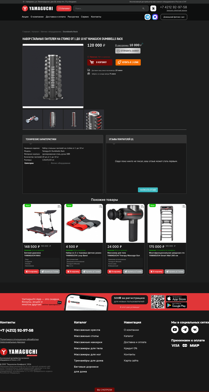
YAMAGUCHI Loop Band (77, 255)
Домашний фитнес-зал (173, 17)
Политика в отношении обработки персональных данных (19, 340)
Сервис (85, 16)
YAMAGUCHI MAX (32, 255)
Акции (25, 16)
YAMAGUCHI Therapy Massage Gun (123, 255)
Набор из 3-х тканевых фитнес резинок (84, 253)
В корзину (31, 271)
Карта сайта (131, 360)
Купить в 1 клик (128, 62)
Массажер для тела (116, 253)
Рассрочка (73, 16)
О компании (37, 16)
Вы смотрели (104, 389)
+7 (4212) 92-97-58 (16, 330)
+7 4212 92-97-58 (173, 7)
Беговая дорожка (32, 253)
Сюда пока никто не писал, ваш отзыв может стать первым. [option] (146, 161)
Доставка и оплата (56, 16)
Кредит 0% (130, 348)
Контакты (96, 16)
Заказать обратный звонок (177, 10)
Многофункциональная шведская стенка (168, 253)
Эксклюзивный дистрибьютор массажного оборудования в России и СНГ (157, 2)
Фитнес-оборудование (60, 163)
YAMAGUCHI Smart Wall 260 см (163, 255)
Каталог (128, 336)
